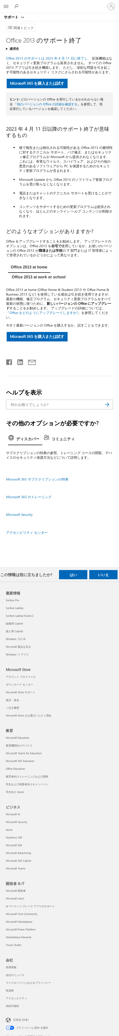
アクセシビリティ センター (27, 532)
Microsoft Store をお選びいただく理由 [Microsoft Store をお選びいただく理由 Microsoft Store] (28, 715)
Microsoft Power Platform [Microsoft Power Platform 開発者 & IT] (21, 929)
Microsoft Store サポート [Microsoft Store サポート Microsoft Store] (20, 692)
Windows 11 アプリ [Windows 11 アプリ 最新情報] (17, 654)
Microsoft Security (19, 514)
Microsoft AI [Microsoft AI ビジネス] (13, 814)
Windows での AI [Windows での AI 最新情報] (16, 639)
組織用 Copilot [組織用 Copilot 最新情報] (14, 623)
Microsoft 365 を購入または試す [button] (37, 83)
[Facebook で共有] (9, 361)
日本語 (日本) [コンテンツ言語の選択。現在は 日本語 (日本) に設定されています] (21, 1019)
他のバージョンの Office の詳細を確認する (47, 104)
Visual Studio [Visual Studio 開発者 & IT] (13, 945)
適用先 (14, 48)
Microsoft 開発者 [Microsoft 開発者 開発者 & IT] (16, 890)
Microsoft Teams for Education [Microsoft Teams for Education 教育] (24, 753)
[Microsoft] (59, 4)
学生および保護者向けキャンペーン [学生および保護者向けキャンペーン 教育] (27, 784)
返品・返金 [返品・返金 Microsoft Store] (12, 700)
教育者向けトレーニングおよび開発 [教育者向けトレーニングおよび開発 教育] (27, 776)
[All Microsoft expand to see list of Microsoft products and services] (6, 6)
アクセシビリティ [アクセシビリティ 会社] (16, 998)
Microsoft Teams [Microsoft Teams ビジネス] (15, 868)
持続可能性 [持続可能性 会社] (12, 1006)
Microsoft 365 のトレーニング (29, 497)
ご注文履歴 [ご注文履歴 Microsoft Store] (12, 707)
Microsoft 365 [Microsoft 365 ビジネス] (14, 845)
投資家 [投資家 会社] (10, 990)
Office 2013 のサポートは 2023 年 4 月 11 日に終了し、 (48, 58)
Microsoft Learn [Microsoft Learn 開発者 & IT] (15, 898)
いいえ (103, 574)
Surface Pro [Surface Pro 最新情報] (12, 600)
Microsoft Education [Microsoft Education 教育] (17, 737)
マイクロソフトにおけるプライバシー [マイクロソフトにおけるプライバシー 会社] (28, 982)
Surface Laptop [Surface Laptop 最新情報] (14, 608)
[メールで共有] (30, 361)
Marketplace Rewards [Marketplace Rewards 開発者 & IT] (18, 937)
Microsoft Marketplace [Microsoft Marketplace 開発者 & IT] (19, 921)
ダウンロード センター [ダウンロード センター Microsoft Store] (19, 684)
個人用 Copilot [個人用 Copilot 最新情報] (14, 631)
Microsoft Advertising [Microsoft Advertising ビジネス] (18, 853)
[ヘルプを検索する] (17, 6)
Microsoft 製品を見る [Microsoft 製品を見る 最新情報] (18, 646)
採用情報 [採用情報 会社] (11, 967)
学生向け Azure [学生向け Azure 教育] (15, 792)
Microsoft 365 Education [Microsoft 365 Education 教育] (20, 761)
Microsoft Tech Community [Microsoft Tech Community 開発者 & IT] (21, 914)
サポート (11, 17)
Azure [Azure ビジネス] (9, 829)
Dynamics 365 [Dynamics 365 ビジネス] (14, 837)
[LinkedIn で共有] (18, 361)
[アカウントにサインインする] (111, 6)
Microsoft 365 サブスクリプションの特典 (37, 479)
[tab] (29, 268)
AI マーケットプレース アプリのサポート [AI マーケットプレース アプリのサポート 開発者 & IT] (30, 906)
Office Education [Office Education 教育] (15, 768)
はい (73, 574)
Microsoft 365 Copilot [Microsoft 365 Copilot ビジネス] (18, 860)
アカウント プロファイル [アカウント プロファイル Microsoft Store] (21, 676)
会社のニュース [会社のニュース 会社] (15, 975)
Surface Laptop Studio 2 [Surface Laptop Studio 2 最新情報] (20, 615)
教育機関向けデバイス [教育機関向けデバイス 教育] (19, 745)
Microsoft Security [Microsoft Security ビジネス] (16, 822)
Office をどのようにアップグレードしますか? (43, 312)
